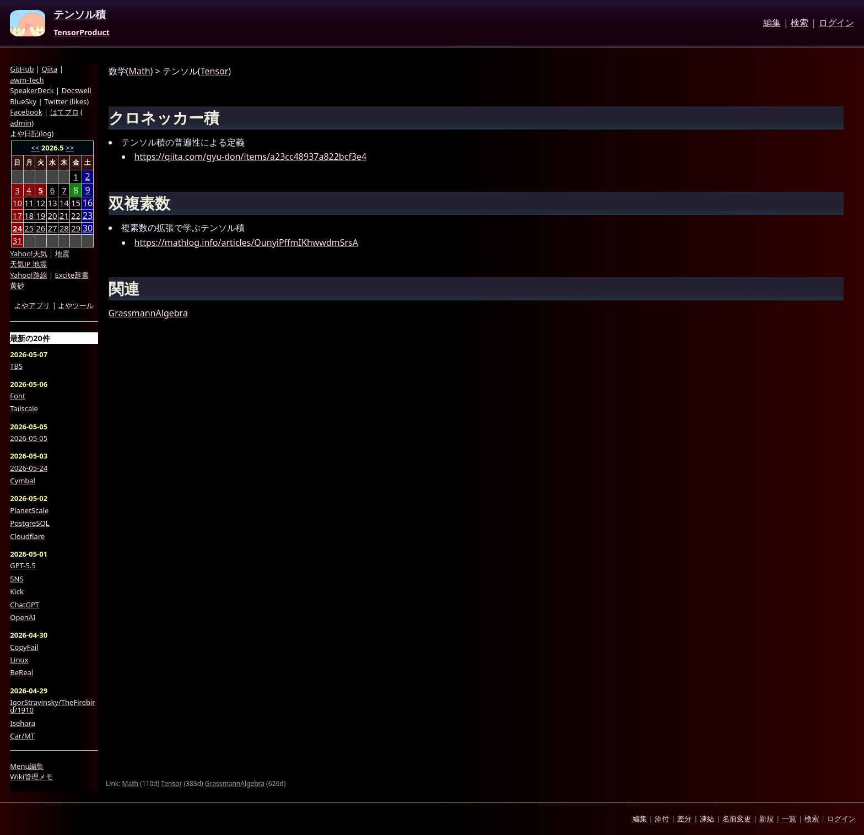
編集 (772, 23)
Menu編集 (27, 766)
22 (75, 215)
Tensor (215, 71)
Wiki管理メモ (31, 777)
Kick (17, 591)
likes (79, 101)
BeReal (21, 672)
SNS (16, 579)
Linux (19, 660)
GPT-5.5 (23, 565)
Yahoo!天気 (28, 253)
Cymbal (22, 480)
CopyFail (24, 647)
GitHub (22, 69)
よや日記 (24, 133)
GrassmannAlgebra (148, 313)
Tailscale (24, 408)
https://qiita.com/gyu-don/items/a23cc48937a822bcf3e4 (250, 156)
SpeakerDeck (31, 90)
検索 (799, 23)
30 (88, 228)
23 (88, 216)
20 (52, 215)
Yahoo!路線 (28, 275)
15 (75, 202)
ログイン (836, 23)
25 (29, 228)
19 (40, 215)
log (46, 133)
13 (52, 202)
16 (88, 203)
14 (64, 202)
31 (17, 240)
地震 (62, 253)
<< (35, 148)
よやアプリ (32, 305)
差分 (684, 818)
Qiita (49, 69)
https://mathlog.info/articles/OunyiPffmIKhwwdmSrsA (246, 242)
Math (139, 71)
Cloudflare (27, 536)
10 (17, 202)
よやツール (76, 305)
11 (29, 202)
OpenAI (22, 617)
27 (52, 228)
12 (40, 202)
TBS (16, 366)
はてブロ (64, 112)
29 (75, 228)
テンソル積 (79, 15)
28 (64, 228)
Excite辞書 (72, 275)
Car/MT (22, 736)
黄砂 (17, 285)
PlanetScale (29, 510)
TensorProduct (81, 32)
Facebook (26, 112)
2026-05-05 (28, 438)
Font (17, 396)
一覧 (789, 818)
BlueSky (23, 101)
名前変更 (736, 818)
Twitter (56, 101)
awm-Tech (27, 80)
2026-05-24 (28, 468)
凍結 (707, 818)
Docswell (76, 90)
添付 (662, 818)
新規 (766, 818)
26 (40, 228)
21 (64, 215)
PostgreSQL (29, 523)
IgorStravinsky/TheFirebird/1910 (52, 706)
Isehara (22, 723)
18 (29, 215)
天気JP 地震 (28, 264)
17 (17, 215)
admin (20, 123)
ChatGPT (24, 604)
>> (70, 148)
